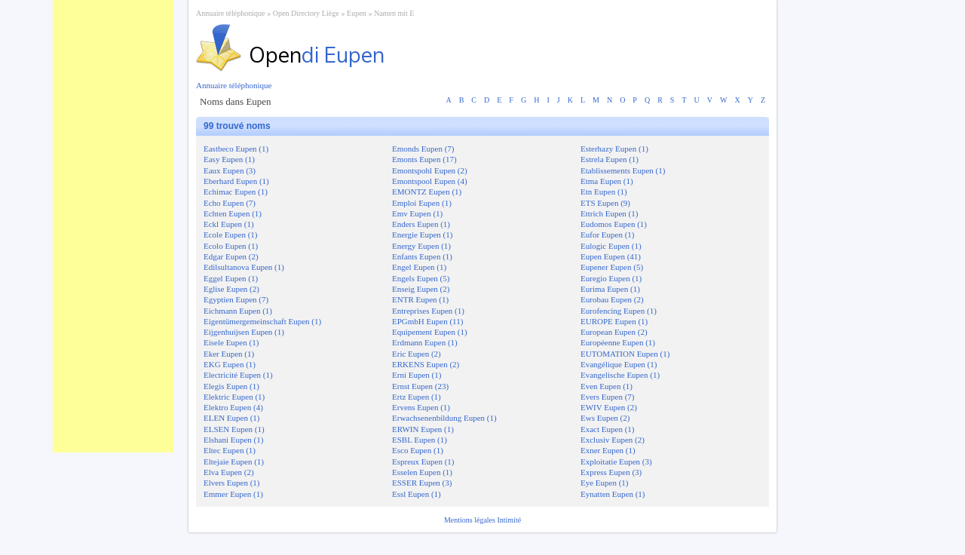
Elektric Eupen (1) (234, 396)
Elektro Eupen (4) (233, 407)
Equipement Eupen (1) (429, 331)
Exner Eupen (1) (608, 450)
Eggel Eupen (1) (231, 278)
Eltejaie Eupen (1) (234, 461)
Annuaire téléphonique (230, 13)
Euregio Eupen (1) (611, 278)
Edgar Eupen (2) (231, 256)
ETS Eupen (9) (605, 202)
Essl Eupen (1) (416, 493)
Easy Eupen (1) (229, 159)
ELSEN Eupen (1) (234, 429)
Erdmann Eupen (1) (425, 342)
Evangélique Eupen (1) (619, 364)
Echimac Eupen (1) (236, 191)
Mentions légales (471, 520)
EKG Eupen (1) (230, 364)
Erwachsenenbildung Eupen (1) (444, 417)
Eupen (356, 13)
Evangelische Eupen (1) (620, 374)
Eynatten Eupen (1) (613, 493)
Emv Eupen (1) (417, 213)
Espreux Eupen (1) (423, 461)
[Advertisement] (113, 226)
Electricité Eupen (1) (238, 374)
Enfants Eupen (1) (422, 256)
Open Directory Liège (306, 13)
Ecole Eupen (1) (230, 234)
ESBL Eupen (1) (419, 439)
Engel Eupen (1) (419, 266)
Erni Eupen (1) (416, 374)
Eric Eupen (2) (416, 353)
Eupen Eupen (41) (611, 256)
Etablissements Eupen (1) (623, 170)
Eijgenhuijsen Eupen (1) (244, 331)
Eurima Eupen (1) (610, 288)
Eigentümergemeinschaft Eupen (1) (262, 321)
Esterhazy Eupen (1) (614, 148)
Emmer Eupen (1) (233, 493)
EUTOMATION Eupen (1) (625, 353)
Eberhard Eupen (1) (236, 181)
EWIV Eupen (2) (609, 407)
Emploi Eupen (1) (422, 202)
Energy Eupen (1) (421, 245)
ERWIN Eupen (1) (423, 429)
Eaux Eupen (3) (230, 170)
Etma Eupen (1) (607, 181)
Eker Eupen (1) (229, 353)
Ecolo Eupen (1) (231, 245)
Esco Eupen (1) (417, 450)
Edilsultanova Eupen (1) (244, 266)
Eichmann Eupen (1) (238, 310)
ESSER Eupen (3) (422, 482)
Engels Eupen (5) (420, 278)
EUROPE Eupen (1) (614, 321)
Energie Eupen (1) (422, 234)
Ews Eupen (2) (605, 417)
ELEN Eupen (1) (232, 417)
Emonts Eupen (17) (424, 159)
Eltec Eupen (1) (230, 450)
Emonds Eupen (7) (423, 148)
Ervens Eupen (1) (421, 407)
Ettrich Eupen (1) (609, 213)
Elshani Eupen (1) (233, 439)
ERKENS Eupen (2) (425, 364)
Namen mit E (394, 13)
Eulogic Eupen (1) (611, 245)
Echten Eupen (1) (233, 213)
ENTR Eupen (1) (420, 299)
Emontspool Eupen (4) (429, 181)
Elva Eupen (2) (229, 472)
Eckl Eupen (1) (229, 223)
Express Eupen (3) (611, 472)
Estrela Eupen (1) (610, 159)
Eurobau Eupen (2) (612, 299)
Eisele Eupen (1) (231, 342)
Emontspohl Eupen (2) (429, 170)
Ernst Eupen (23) (420, 386)
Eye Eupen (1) (605, 482)
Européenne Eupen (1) (618, 342)
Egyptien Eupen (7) (236, 299)
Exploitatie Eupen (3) (616, 461)
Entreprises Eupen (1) (428, 310)
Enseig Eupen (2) (420, 288)
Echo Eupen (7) (230, 202)
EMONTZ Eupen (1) (426, 191)
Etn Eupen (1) (604, 191)
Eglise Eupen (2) (231, 288)
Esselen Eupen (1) (422, 472)
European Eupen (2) (614, 331)
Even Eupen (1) (607, 386)
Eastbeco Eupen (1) (236, 148)
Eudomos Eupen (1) (614, 223)
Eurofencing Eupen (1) (619, 310)
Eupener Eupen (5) (612, 266)
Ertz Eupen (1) (416, 396)
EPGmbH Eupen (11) (427, 321)
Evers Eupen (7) (607, 396)
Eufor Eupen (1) (607, 234)
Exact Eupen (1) (607, 429)
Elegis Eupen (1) (231, 386)
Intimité (509, 520)
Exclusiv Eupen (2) (613, 439)
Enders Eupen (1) (421, 223)
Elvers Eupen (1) (232, 482)
